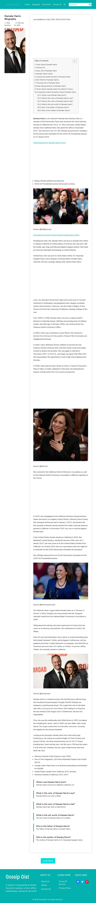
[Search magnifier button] (89, 4)
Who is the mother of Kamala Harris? (55, 110)
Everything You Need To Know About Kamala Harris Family (56, 235)
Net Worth (46, 4)
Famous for (40, 67)
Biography (36, 4)
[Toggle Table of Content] (73, 61)
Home (27, 4)
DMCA (44, 885)
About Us (45, 881)
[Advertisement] (60, 39)
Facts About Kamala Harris (46, 64)
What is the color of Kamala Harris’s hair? (57, 101)
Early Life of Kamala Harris (46, 71)
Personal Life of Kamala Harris (48, 83)
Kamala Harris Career (44, 74)
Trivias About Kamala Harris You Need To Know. (54, 89)
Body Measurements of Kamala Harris (51, 86)
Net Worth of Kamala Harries (47, 80)
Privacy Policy (65, 888)
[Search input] (79, 4)
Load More (48, 860)
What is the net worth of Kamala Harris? (57, 104)
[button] (65, 4)
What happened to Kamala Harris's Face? (49, 143)
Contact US (57, 4)
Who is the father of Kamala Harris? (55, 107)
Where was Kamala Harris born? (53, 95)
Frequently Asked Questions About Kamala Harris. (56, 92)
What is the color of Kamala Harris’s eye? (57, 98)
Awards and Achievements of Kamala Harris (53, 77)
